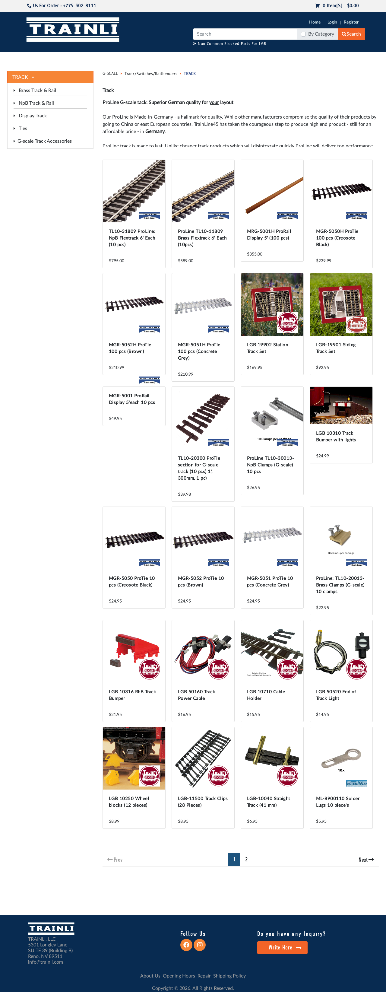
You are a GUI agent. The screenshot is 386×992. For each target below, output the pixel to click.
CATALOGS (64, 58)
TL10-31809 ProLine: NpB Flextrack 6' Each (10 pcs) (132, 238)
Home (315, 22)
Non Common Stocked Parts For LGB (229, 43)
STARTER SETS (320, 58)
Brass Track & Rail (35, 90)
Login (332, 22)
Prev (118, 859)
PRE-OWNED (271, 58)
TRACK (190, 74)
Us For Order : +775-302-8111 (61, 6)
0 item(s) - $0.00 (337, 6)
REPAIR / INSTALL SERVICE (226, 58)
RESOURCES (149, 58)
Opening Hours (179, 976)
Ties (20, 128)
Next (363, 859)
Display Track (30, 115)
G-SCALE (35, 58)
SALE (295, 58)
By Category (321, 34)
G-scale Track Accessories (43, 141)
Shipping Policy (229, 976)
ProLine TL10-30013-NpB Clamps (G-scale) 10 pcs (270, 465)
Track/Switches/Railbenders (151, 74)
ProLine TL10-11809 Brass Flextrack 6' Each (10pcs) (202, 238)
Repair (204, 976)
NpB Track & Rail (34, 103)
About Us (150, 976)
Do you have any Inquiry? (291, 933)
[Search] (245, 34)
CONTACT (349, 58)
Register (351, 22)
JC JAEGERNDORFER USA (106, 58)
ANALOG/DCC (181, 58)
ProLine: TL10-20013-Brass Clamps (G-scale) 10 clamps (340, 585)
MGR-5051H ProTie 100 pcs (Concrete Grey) (199, 352)
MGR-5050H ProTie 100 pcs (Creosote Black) (337, 238)
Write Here (285, 947)
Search (351, 34)
